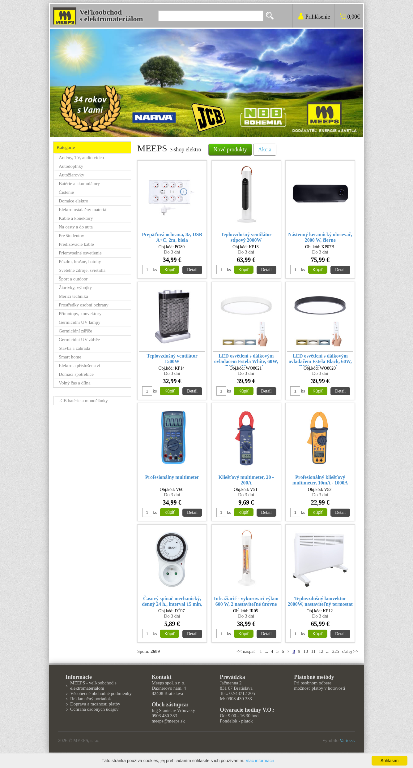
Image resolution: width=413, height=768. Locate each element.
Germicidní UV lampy (79, 322)
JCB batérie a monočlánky (83, 400)
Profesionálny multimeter (172, 477)
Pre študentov (71, 235)
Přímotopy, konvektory (80, 313)
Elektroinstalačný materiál (83, 209)
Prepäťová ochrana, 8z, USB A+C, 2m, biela (172, 237)
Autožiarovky (71, 174)
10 (305, 651)
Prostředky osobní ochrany (84, 304)
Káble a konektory (76, 218)
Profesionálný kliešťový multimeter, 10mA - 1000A (320, 480)
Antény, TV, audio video (81, 157)
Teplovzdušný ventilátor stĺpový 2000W (246, 237)
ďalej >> (350, 651)
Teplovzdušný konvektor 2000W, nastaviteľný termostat (320, 601)
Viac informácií (259, 760)
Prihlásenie (317, 17)
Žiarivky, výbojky (75, 287)
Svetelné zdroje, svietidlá (82, 270)
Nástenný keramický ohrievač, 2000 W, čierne (320, 237)
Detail (192, 269)
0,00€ (353, 17)
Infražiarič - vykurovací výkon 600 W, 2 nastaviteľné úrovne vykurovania (246, 602)
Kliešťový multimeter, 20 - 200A (246, 480)
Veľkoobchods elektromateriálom (111, 15)
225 (335, 651)
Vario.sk (347, 740)
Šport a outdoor (73, 278)
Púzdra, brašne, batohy (80, 261)
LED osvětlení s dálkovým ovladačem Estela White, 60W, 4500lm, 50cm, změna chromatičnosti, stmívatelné (246, 359)
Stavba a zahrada (74, 348)
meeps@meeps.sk (168, 720)
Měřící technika (73, 296)
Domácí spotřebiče (76, 374)
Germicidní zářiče (75, 330)
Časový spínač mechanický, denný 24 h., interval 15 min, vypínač (172, 602)
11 (313, 651)
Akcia (264, 149)
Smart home (70, 356)
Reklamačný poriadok (90, 698)
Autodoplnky (71, 166)
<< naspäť (245, 651)
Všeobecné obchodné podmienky (101, 693)
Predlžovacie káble (76, 244)
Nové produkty (230, 149)
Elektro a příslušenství (79, 365)
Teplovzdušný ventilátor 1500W (172, 358)
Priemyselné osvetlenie (80, 252)
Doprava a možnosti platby (95, 703)
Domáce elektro (73, 200)
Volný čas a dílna (75, 382)
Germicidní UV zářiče (79, 339)
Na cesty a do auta (76, 226)
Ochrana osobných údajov (94, 709)
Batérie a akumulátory (79, 183)
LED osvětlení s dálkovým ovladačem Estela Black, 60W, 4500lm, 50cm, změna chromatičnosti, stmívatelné (320, 359)
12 (321, 651)
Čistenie (66, 192)
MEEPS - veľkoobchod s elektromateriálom (93, 685)
